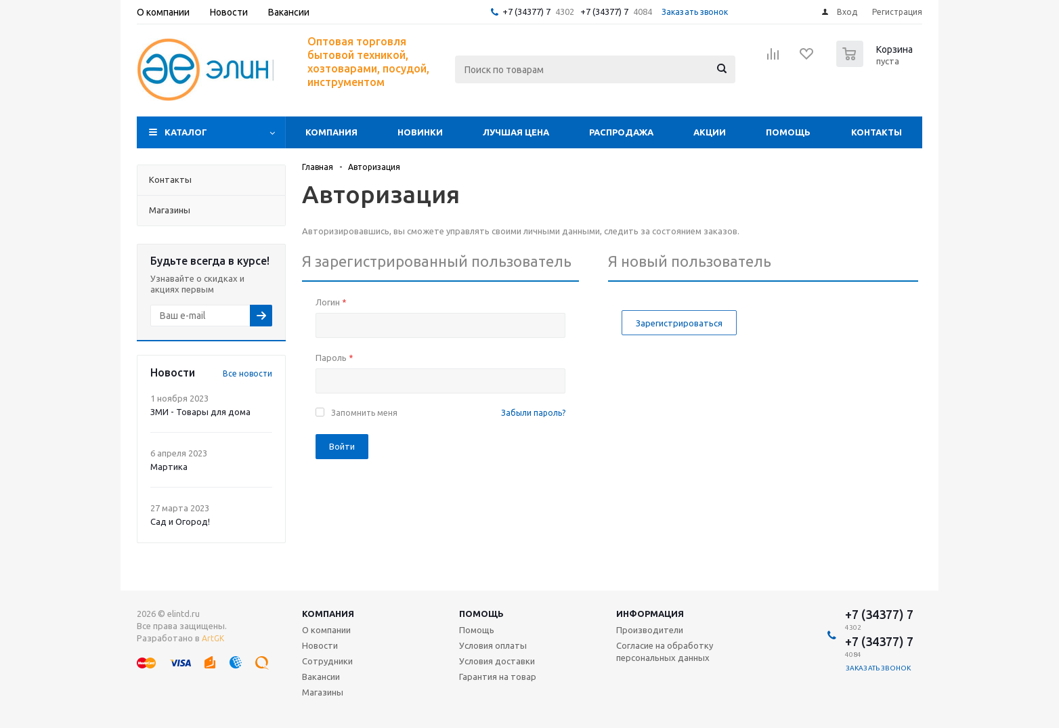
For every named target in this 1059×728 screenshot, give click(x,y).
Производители (649, 630)
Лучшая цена (516, 132)
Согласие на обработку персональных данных (664, 651)
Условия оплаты (493, 645)
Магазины (322, 692)
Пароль (334, 357)
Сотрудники (327, 661)
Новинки (420, 132)
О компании (326, 630)
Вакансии (321, 676)
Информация (650, 613)
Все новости (247, 373)
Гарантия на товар (497, 676)
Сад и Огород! (180, 521)
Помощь (788, 132)
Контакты (876, 132)
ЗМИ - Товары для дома (200, 411)
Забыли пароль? (533, 412)
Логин (331, 302)
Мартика (169, 466)
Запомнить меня (364, 412)
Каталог (186, 132)
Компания (331, 132)
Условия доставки (497, 661)
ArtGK (213, 638)
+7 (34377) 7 (526, 11)
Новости (320, 645)
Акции (709, 132)
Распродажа (621, 132)
